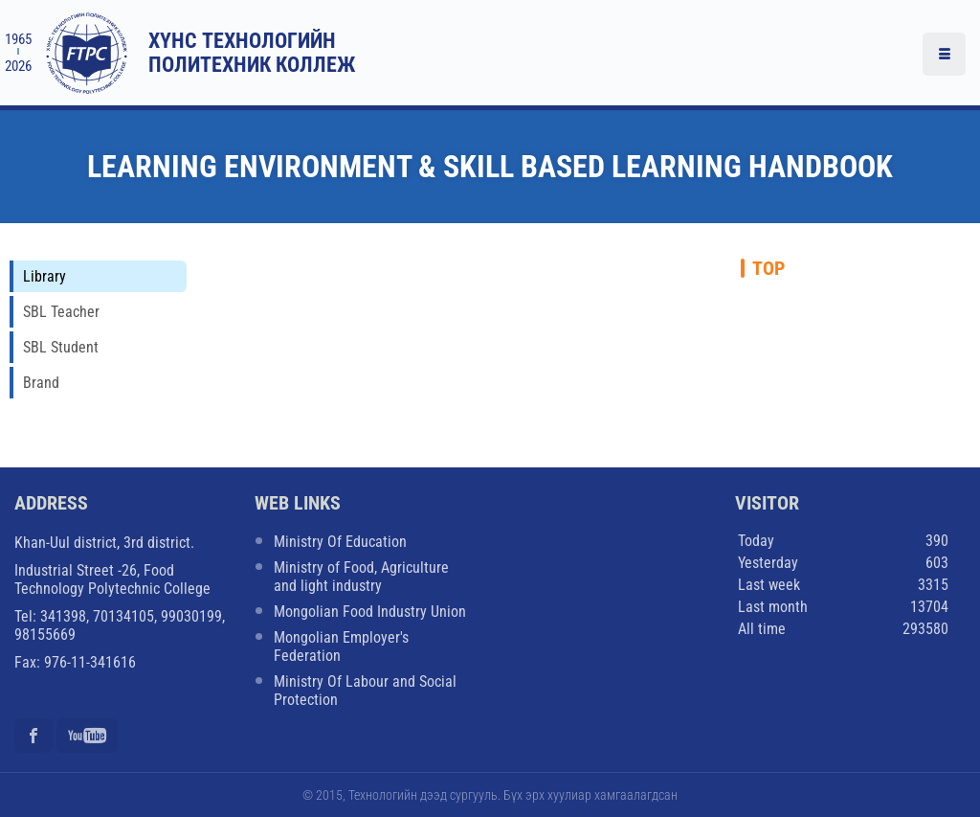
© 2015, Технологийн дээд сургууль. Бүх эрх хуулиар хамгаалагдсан (490, 795)
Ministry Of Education (340, 542)
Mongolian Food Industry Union (370, 611)
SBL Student (61, 347)
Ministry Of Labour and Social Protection (365, 690)
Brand (41, 383)
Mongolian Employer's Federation (341, 646)
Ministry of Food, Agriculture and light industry (361, 576)
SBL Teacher (61, 312)
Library (44, 276)
